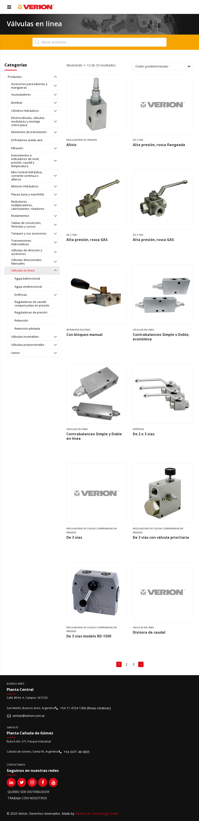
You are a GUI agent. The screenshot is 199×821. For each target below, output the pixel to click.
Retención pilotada (78, 329)
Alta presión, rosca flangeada (159, 144)
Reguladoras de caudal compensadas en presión (91, 530)
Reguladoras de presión (81, 139)
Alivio (71, 144)
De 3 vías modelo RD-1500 (88, 636)
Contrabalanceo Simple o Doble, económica (161, 337)
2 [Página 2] (126, 664)
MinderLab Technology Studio (97, 813)
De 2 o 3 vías (144, 434)
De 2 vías (138, 139)
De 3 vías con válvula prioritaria (161, 537)
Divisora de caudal (149, 632)
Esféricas (138, 429)
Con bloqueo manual (84, 334)
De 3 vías (138, 234)
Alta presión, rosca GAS (87, 239)
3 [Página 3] (133, 664)
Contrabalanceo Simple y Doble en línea (94, 436)
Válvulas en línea (143, 329)
